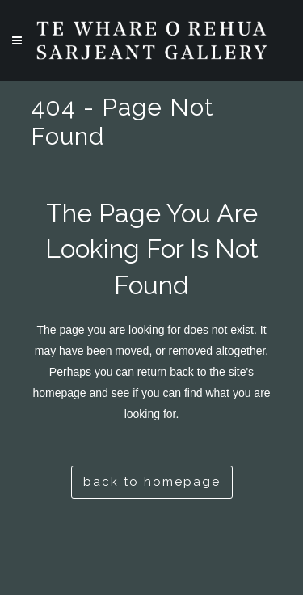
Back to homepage (152, 482)
